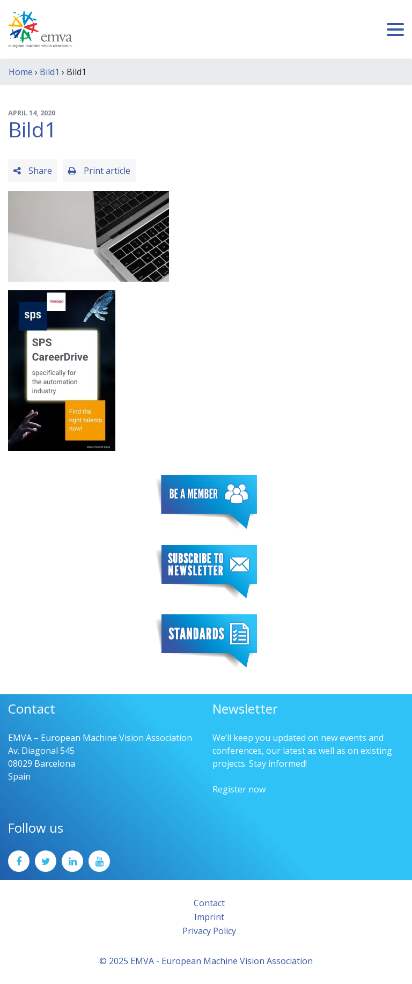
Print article (99, 171)
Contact (209, 903)
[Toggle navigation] (395, 29)
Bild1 (50, 72)
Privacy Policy (209, 931)
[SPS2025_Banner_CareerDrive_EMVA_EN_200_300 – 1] (61, 370)
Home (21, 72)
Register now (239, 789)
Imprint (209, 917)
